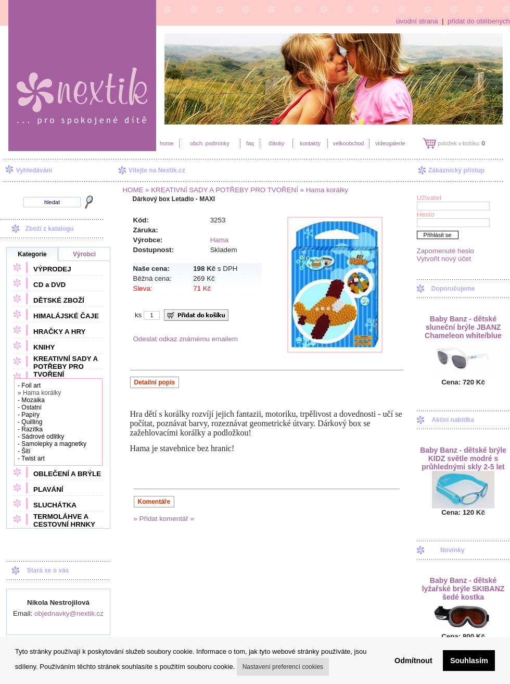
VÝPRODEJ (52, 269)
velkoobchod (348, 143)
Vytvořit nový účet (444, 259)
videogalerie (390, 143)
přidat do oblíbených (479, 21)
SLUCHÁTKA (54, 505)
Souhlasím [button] (469, 660)
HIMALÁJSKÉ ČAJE (66, 316)
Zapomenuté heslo (445, 251)
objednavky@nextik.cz (69, 613)
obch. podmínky (209, 143)
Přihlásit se (438, 235)
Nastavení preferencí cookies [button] (283, 666)
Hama (219, 240)
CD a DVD (49, 285)
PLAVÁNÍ (48, 489)
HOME (132, 190)
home (167, 143)
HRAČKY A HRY (59, 331)
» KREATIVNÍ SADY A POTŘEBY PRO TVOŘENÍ (220, 190)
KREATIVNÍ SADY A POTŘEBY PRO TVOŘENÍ (65, 366)
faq (250, 143)
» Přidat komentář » (164, 519)
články (276, 143)
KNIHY (44, 347)
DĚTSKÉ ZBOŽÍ (58, 300)
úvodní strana (417, 21)
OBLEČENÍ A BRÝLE (67, 474)
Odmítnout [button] (413, 660)
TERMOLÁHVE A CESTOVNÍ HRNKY (64, 520)
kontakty (310, 143)
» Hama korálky (323, 190)
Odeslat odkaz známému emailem (185, 339)
